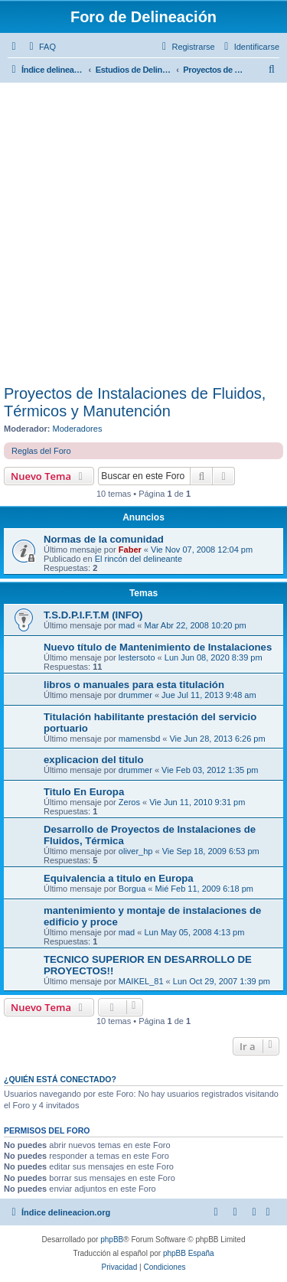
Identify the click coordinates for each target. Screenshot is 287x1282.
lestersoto (137, 657)
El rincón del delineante (138, 558)
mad (127, 625)
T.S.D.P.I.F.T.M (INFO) (93, 615)
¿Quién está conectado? (60, 1079)
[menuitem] (40, 47)
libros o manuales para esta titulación (134, 684)
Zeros (129, 802)
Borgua (132, 888)
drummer (135, 695)
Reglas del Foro (41, 450)
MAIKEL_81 (141, 981)
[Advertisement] (143, 233)
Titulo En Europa (84, 792)
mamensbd (139, 738)
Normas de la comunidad (104, 539)
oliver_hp (136, 851)
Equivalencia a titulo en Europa (119, 878)
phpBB (111, 1239)
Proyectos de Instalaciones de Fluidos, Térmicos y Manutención (135, 402)
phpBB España (188, 1253)
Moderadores (78, 428)
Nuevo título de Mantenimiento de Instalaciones (158, 647)
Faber (130, 549)
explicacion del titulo (93, 759)
